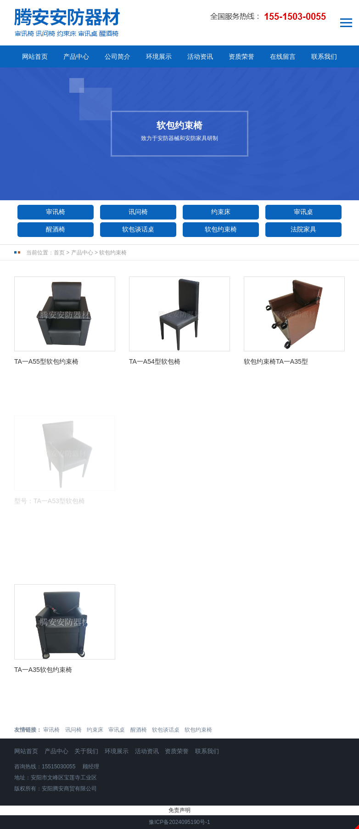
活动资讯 (200, 56)
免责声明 (179, 810)
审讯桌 (303, 211)
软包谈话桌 (138, 229)
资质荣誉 (241, 56)
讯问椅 (138, 211)
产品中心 (76, 56)
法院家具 (303, 229)
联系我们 (324, 56)
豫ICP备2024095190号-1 (179, 822)
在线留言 (283, 56)
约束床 (220, 211)
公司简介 (117, 56)
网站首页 (35, 56)
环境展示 (159, 56)
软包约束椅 (221, 229)
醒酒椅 (55, 229)
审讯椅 (55, 211)
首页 (59, 252)
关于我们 (86, 751)
